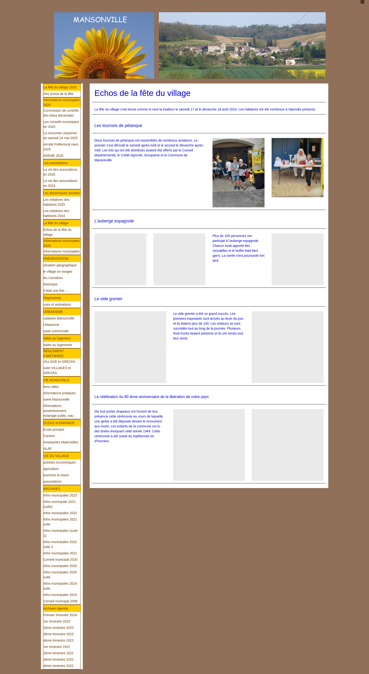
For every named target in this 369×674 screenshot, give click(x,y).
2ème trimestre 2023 (58, 628)
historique (50, 284)
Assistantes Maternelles (60, 442)
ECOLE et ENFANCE (59, 423)
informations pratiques (59, 393)
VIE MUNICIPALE (56, 380)
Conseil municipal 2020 (60, 559)
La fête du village (55, 223)
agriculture (51, 469)
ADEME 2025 (53, 156)
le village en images (57, 271)
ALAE (47, 448)
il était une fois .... (56, 290)
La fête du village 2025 (59, 87)
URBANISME (53, 312)
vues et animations (57, 304)
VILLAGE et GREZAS (59, 361)
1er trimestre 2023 (56, 621)
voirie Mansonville (56, 399)
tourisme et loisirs (56, 475)
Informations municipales (61, 251)
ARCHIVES (51, 489)
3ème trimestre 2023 (58, 634)
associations (52, 481)
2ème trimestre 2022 (58, 653)
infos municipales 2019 (60, 595)
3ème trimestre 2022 (58, 659)
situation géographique (60, 265)
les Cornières (53, 278)
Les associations (55, 163)
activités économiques (59, 462)
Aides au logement (57, 338)
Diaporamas (52, 298)
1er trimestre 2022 (56, 647)
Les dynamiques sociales (61, 193)
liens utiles (51, 387)
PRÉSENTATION (55, 258)
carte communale (55, 331)
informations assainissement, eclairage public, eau (58, 411)
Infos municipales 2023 (60, 495)
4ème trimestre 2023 (58, 640)
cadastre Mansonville (58, 318)
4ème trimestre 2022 (58, 666)
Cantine (49, 436)
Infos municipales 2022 (60, 513)
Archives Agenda (55, 608)
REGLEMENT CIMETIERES (53, 353)
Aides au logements (57, 345)
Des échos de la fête (58, 94)
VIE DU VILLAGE (56, 456)
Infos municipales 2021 (60, 553)
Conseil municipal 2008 (60, 601)
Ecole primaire (53, 429)
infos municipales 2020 (60, 566)
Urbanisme (51, 325)
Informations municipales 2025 (61, 102)
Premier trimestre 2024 (60, 615)
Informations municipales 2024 (61, 243)
